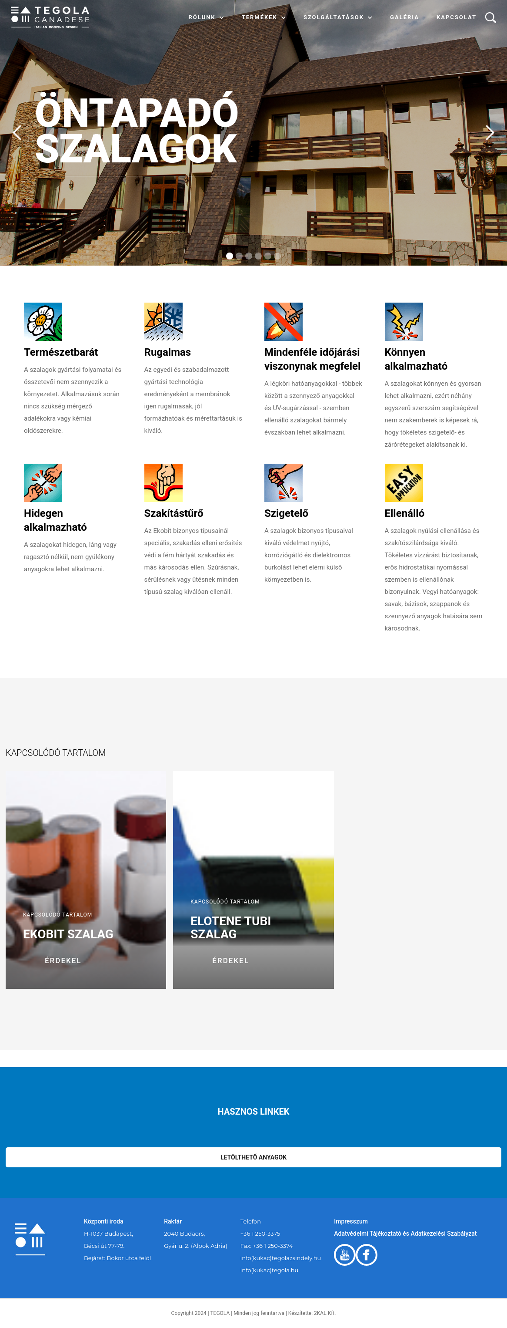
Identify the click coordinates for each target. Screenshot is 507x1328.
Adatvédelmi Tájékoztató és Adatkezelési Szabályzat (405, 1233)
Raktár (173, 1221)
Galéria (404, 17)
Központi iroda (103, 1221)
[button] (206, 17)
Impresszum (351, 1221)
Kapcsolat (457, 17)
